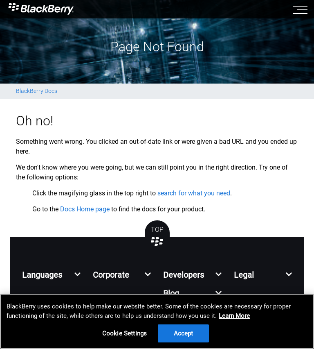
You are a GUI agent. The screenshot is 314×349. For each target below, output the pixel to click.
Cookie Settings (124, 333)
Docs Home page (85, 209)
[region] (157, 321)
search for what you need (193, 193)
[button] (51, 277)
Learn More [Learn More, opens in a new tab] (234, 316)
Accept (183, 333)
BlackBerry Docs (36, 91)
